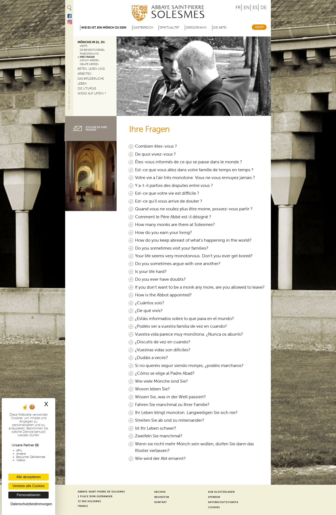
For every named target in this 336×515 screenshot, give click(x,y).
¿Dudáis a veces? (151, 357)
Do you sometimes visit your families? (171, 248)
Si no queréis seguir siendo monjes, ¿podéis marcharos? (189, 365)
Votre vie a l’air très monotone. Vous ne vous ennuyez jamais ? (195, 177)
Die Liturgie (87, 88)
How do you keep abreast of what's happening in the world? (193, 240)
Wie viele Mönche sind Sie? (161, 381)
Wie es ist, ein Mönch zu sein (103, 27)
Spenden (214, 497)
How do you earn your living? (163, 232)
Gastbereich (143, 27)
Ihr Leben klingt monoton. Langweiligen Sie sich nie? (186, 412)
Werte (83, 46)
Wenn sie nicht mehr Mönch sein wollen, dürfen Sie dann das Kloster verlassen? (194, 447)
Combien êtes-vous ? (156, 146)
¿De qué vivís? (149, 310)
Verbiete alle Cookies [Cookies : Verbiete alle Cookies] (28, 486)
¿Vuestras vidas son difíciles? (162, 350)
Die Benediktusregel (92, 49)
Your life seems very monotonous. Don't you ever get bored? (194, 256)
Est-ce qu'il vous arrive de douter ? (168, 201)
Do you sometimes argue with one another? (177, 263)
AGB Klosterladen (221, 492)
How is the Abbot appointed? (163, 295)
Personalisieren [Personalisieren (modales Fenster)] (28, 495)
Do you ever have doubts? (160, 279)
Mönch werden (89, 60)
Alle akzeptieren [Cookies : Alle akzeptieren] (28, 477)
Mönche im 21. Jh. (91, 42)
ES (255, 7)
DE (264, 7)
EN (247, 7)
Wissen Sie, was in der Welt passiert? (170, 397)
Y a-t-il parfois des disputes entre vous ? (174, 185)
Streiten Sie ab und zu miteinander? (169, 420)
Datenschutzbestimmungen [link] (29, 504)
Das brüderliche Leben (91, 81)
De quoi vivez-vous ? (155, 154)
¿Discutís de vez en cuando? (162, 342)
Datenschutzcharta (223, 502)
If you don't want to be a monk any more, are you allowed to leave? (200, 287)
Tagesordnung (89, 53)
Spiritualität (169, 27)
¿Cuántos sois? (149, 303)
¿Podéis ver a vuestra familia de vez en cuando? (181, 326)
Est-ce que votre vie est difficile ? (167, 193)
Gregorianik (196, 27)
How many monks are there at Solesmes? (175, 224)
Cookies (214, 507)
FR (238, 7)
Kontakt (160, 502)
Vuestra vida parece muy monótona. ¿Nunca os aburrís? (189, 334)
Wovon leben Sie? (152, 389)
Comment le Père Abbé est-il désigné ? (173, 217)
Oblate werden (89, 64)
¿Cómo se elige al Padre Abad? (165, 373)
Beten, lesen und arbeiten (91, 71)
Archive (160, 492)
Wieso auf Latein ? (92, 93)
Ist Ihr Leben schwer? (155, 428)
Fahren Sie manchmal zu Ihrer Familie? (172, 404)
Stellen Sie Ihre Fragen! (96, 128)
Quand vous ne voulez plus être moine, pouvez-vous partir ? (194, 209)
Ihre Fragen (87, 57)
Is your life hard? (151, 271)
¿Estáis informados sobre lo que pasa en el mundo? (184, 318)
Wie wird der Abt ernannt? (160, 458)
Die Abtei (220, 27)
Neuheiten (161, 497)
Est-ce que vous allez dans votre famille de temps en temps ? (194, 170)
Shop (259, 27)
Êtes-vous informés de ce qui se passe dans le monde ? (188, 162)
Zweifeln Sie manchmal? (158, 436)
